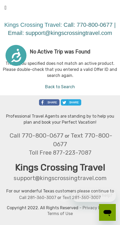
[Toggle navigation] (5, 9)
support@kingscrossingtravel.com (68, 33)
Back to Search (60, 86)
